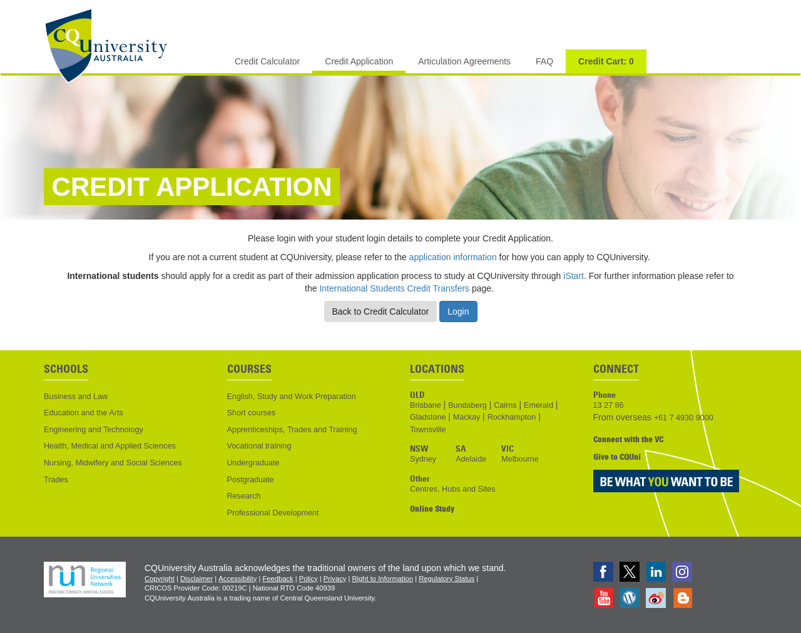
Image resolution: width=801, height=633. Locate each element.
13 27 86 (608, 405)
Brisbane (425, 405)
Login (458, 311)
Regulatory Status (446, 578)
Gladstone (428, 417)
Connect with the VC (628, 439)
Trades (56, 479)
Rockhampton (511, 417)
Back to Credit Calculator (380, 311)
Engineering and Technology (93, 429)
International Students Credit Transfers (395, 288)
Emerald (538, 405)
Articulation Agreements (464, 61)
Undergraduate (253, 462)
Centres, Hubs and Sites (453, 489)
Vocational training (259, 446)
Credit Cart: (606, 61)
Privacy (335, 578)
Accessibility (237, 578)
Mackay (466, 417)
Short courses (251, 412)
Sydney (423, 459)
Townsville (428, 429)
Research (244, 496)
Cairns (505, 405)
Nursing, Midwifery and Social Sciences (112, 462)
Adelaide (471, 459)
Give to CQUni (617, 457)
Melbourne (520, 459)
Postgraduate (250, 479)
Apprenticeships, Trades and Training (292, 429)
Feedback (277, 578)
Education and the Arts (83, 412)
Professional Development (273, 513)
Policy (308, 578)
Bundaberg (467, 405)
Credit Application (359, 61)
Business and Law (76, 396)
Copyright (160, 578)
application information (453, 257)
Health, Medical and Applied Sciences (110, 446)
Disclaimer (196, 578)
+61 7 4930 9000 (683, 417)
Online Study (432, 509)
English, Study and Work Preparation (291, 396)
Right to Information (382, 578)
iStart (573, 276)
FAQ (544, 61)
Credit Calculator (267, 61)
